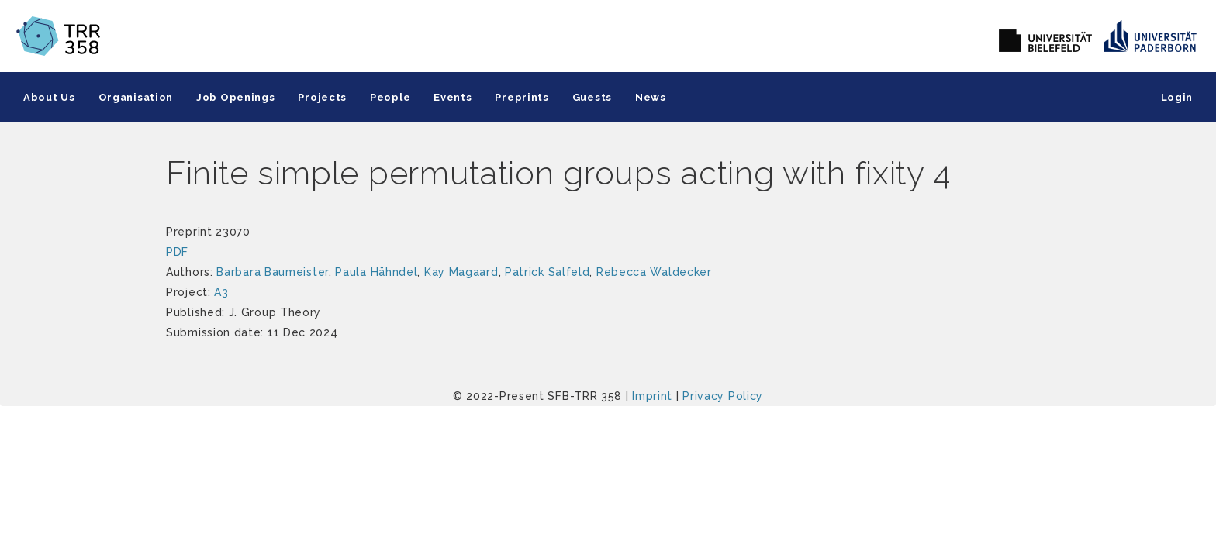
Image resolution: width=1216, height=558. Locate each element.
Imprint (652, 396)
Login (1177, 97)
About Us (49, 97)
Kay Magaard (461, 272)
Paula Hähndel (376, 272)
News (650, 97)
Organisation (135, 97)
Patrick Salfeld (547, 272)
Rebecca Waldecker (654, 272)
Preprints (521, 97)
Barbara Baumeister (272, 272)
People (390, 97)
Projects (322, 97)
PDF (177, 252)
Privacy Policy (722, 396)
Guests (592, 97)
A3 (221, 292)
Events (453, 97)
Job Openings (235, 97)
